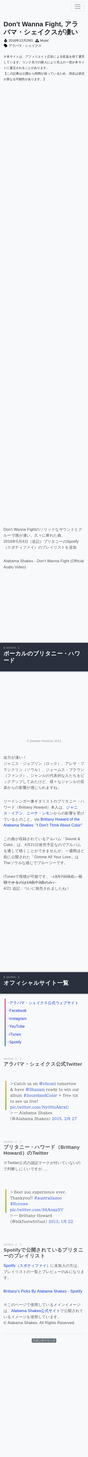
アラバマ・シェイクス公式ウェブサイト (44, 1003)
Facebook (18, 1011)
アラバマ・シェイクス (25, 46)
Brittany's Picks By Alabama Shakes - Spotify (43, 1291)
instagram (18, 1019)
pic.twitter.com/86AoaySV (36, 1210)
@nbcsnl (47, 1084)
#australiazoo (48, 1198)
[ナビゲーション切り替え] (77, 6)
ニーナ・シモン (40, 813)
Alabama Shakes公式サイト (35, 1311)
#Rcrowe (19, 1204)
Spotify (15, 1042)
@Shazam (35, 1089)
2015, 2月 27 (64, 1119)
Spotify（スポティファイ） (27, 1266)
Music (44, 40)
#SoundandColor (40, 1095)
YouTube (17, 1026)
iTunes (15, 1034)
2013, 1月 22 (61, 1221)
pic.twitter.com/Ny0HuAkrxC (39, 1107)
